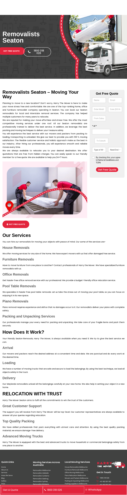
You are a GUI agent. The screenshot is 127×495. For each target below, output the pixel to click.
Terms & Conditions (106, 160)
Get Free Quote (107, 169)
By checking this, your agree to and (108, 160)
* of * (94, 126)
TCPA (98, 162)
